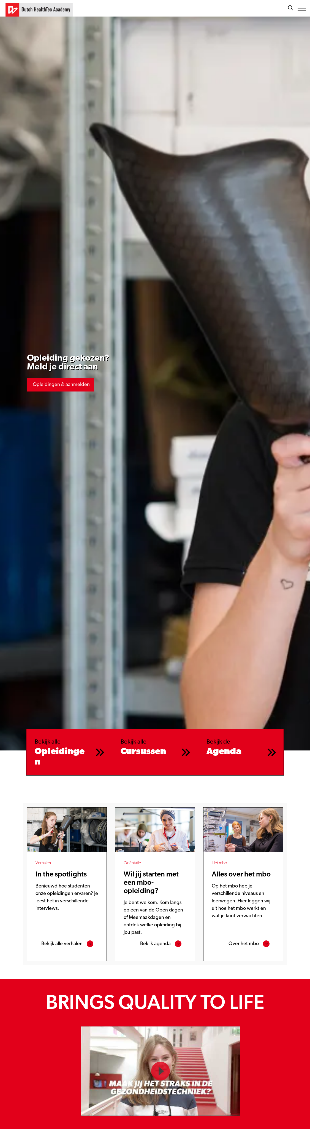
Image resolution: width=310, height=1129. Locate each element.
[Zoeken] (290, 8)
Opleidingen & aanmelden (60, 384)
